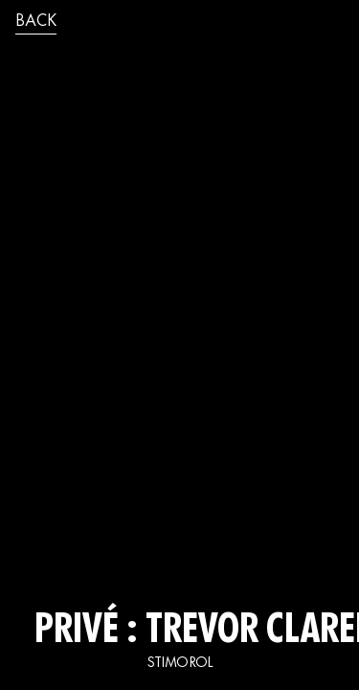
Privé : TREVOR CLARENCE (179, 632)
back (35, 22)
